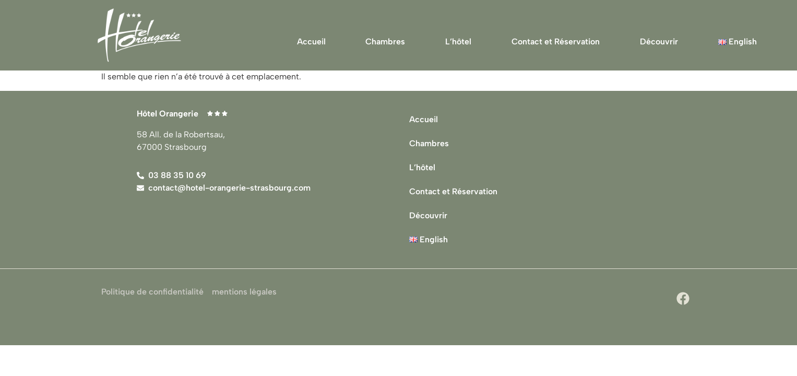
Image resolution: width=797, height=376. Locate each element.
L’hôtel (458, 41)
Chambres (385, 41)
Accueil (311, 41)
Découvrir (659, 41)
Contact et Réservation (555, 41)
